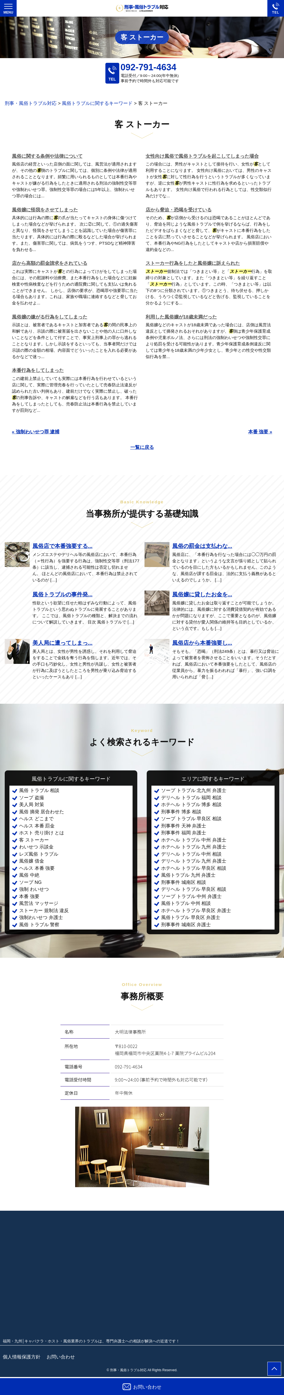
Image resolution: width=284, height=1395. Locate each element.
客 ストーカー (34, 840)
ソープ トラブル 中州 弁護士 (191, 896)
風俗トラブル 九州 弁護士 (188, 875)
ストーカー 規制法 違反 (44, 910)
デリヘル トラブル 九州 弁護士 (193, 861)
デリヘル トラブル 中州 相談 (191, 854)
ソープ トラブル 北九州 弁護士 (193, 790)
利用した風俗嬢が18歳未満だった (181, 317)
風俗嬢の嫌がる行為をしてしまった (49, 317)
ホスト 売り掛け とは (41, 832)
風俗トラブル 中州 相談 (186, 903)
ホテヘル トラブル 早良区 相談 (193, 868)
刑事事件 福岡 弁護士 (183, 832)
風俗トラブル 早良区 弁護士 (190, 917)
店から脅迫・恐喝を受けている (179, 210)
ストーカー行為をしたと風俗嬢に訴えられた (193, 263)
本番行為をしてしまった (38, 370)
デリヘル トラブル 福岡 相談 (191, 797)
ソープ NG (30, 882)
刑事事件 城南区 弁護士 (186, 924)
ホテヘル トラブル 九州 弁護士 (193, 847)
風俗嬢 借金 (31, 861)
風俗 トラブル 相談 (39, 790)
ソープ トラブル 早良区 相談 (191, 818)
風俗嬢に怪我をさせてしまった (45, 210)
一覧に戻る (142, 447)
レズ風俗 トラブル (38, 854)
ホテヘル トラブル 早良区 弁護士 (196, 910)
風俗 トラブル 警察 (39, 924)
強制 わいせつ (34, 889)
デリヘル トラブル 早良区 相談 (193, 889)
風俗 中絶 (29, 875)
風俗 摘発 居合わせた (41, 811)
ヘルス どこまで (36, 818)
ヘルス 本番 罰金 (37, 826)
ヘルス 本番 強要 (37, 868)
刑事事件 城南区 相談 (183, 882)
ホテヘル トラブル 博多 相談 (191, 804)
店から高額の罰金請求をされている (49, 263)
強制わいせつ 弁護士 (41, 917)
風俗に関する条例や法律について (47, 156)
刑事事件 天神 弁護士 (183, 826)
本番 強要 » (260, 431)
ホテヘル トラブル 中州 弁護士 (193, 840)
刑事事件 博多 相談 (181, 811)
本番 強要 (29, 896)
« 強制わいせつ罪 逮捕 (36, 431)
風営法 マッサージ (38, 903)
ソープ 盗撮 (31, 797)
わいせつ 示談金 (36, 847)
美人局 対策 (31, 804)
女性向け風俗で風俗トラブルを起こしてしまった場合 (202, 156)
